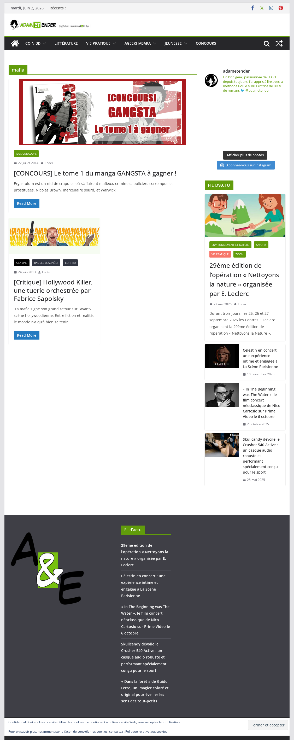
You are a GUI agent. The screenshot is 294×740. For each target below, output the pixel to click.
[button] (43, 43)
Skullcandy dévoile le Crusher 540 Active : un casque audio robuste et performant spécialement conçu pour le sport (261, 456)
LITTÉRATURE (66, 43)
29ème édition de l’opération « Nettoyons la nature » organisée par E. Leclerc (244, 279)
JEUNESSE (173, 43)
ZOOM (240, 254)
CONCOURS (206, 43)
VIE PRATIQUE (98, 43)
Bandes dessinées (46, 263)
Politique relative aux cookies (146, 731)
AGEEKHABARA (138, 43)
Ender (49, 163)
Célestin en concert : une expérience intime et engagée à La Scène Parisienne (261, 358)
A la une (21, 263)
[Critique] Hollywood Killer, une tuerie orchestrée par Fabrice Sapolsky (53, 290)
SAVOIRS (261, 245)
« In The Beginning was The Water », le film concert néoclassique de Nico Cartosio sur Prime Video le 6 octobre (261, 403)
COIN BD (32, 43)
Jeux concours (26, 153)
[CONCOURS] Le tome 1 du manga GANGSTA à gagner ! (95, 173)
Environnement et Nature (230, 245)
